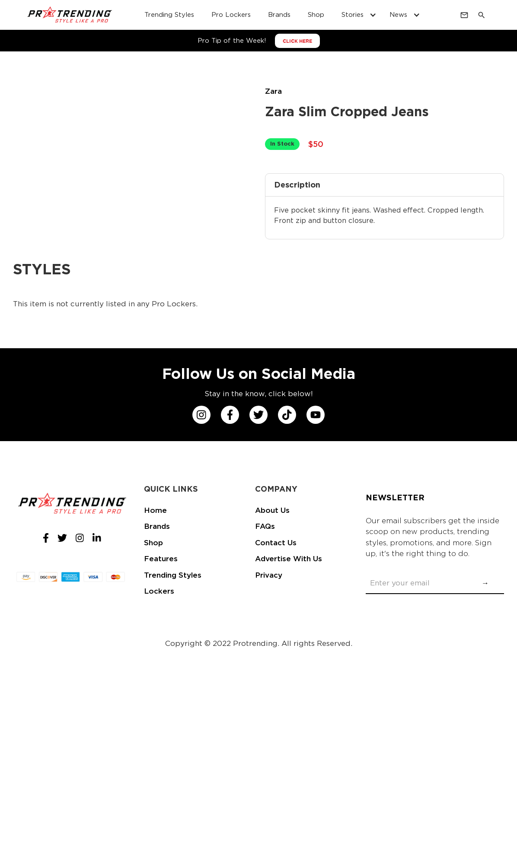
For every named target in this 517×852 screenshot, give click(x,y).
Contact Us (276, 542)
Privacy (268, 575)
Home (155, 510)
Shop (153, 542)
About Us (272, 510)
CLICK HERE (297, 41)
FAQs (265, 526)
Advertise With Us (288, 558)
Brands (157, 526)
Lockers (159, 591)
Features (161, 558)
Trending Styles (172, 575)
